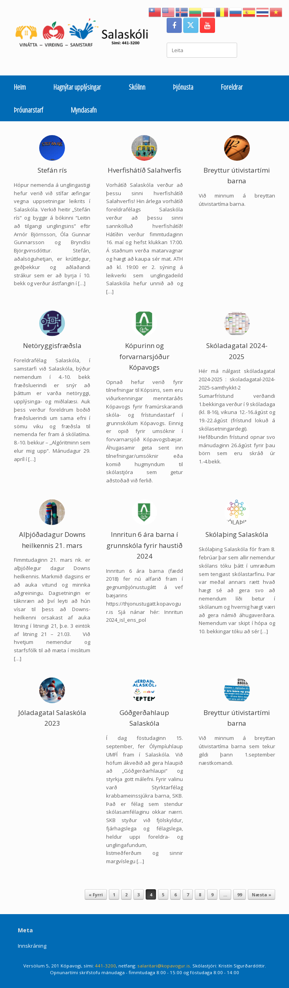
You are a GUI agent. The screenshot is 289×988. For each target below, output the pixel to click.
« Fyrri (96, 895)
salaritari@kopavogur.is (163, 966)
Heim (20, 87)
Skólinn (137, 87)
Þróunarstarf (28, 110)
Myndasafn (84, 110)
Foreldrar (232, 87)
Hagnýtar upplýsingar (77, 87)
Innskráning (32, 945)
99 (239, 895)
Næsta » (261, 895)
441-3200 (105, 966)
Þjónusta (183, 87)
